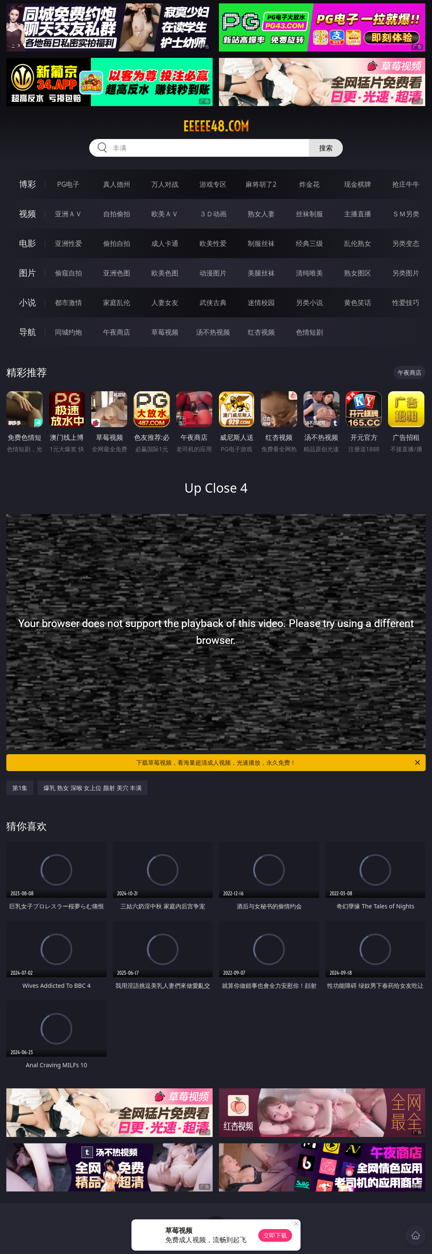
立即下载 (275, 1235)
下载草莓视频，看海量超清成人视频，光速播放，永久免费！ (278, 763)
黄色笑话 (357, 302)
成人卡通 (164, 243)
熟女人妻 (261, 213)
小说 (27, 302)
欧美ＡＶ (164, 213)
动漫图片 (213, 273)
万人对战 (164, 184)
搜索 (326, 148)
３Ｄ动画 (213, 213)
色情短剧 (309, 332)
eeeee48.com (216, 126)
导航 (27, 332)
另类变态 (405, 243)
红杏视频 (261, 332)
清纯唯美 (309, 273)
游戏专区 (213, 184)
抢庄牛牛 (405, 184)
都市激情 (68, 302)
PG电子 (68, 184)
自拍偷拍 (116, 213)
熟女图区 (357, 273)
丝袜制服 (309, 213)
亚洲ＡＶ (68, 213)
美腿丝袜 (261, 273)
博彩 (27, 184)
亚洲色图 (116, 273)
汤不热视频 (213, 332)
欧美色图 (164, 273)
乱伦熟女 (357, 243)
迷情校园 (261, 302)
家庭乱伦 (116, 302)
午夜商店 (116, 332)
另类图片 (405, 273)
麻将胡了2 (261, 184)
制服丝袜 (261, 243)
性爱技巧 (405, 302)
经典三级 (309, 243)
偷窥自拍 (68, 273)
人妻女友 (164, 302)
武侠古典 (213, 302)
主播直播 (357, 213)
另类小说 (309, 302)
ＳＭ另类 (405, 213)
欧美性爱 (213, 243)
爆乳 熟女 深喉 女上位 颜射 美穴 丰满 (93, 788)
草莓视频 (164, 332)
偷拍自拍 (116, 243)
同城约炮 (68, 332)
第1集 (19, 788)
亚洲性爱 (68, 243)
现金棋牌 (357, 184)
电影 (27, 243)
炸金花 (309, 184)
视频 (27, 213)
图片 (27, 272)
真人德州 (116, 184)
